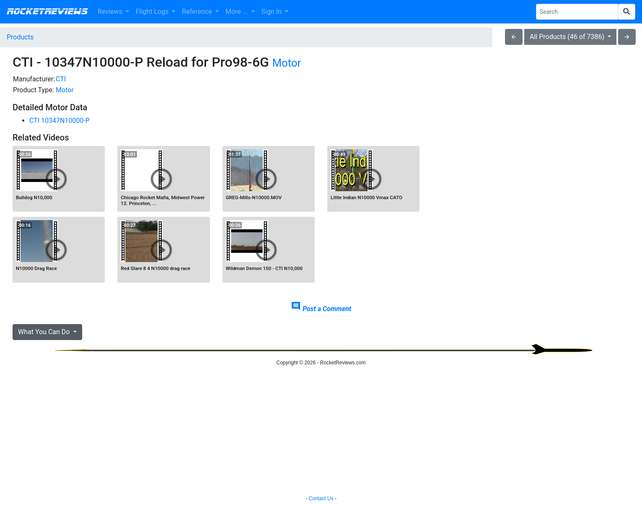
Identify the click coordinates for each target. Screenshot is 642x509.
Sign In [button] (272, 12)
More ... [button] (237, 12)
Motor (286, 63)
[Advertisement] (530, 132)
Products (20, 37)
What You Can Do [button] (44, 332)
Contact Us (320, 498)
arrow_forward (627, 37)
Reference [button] (198, 12)
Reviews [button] (111, 12)
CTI (61, 79)
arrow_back (513, 37)
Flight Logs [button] (153, 12)
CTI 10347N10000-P (59, 121)
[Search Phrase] (577, 12)
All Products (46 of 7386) (568, 37)
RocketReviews (47, 12)
